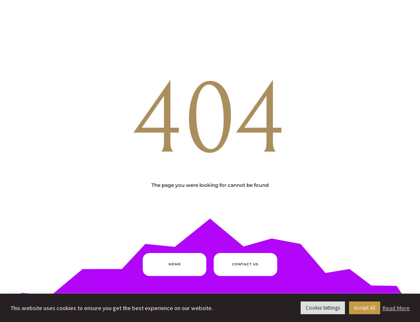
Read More (396, 308)
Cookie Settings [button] (323, 307)
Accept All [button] (364, 307)
